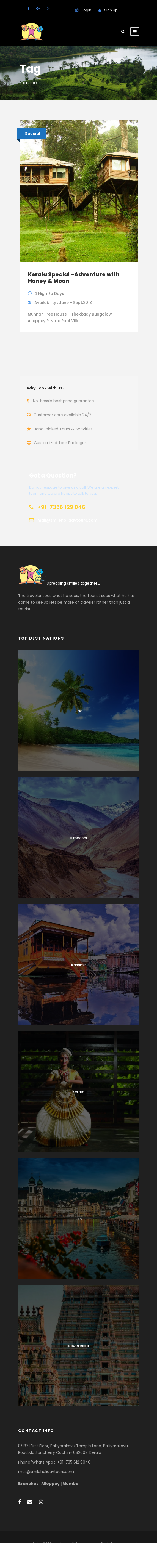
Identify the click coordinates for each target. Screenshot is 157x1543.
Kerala (78, 1091)
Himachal (78, 838)
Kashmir (78, 964)
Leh (79, 1218)
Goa (78, 711)
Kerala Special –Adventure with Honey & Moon (74, 278)
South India (78, 1345)
